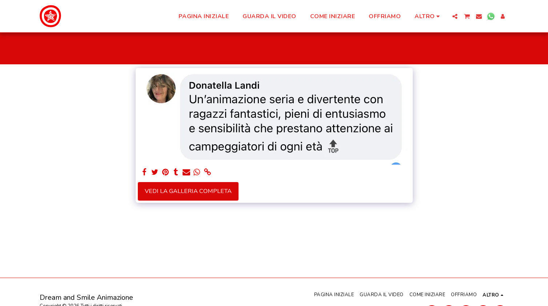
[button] (454, 16)
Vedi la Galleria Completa (188, 191)
